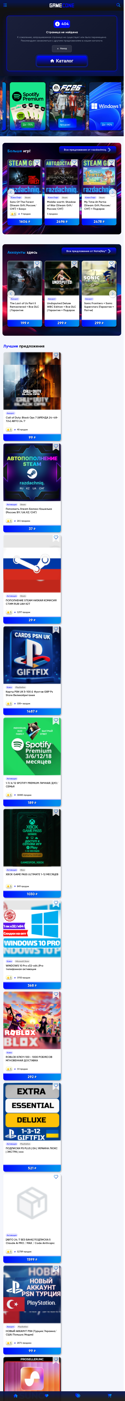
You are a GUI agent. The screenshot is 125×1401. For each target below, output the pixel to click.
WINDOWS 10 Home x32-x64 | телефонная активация (101, 888)
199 (25, 389)
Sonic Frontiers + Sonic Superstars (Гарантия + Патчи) (99, 373)
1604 (24, 222)
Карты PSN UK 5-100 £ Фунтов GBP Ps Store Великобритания (19, 604)
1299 (101, 762)
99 (21, 549)
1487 (22, 620)
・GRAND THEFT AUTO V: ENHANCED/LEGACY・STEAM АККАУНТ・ (21, 888)
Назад (62, 49)
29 (101, 549)
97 (22, 975)
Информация (14, 1335)
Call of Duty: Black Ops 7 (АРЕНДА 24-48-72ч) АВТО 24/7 (21, 533)
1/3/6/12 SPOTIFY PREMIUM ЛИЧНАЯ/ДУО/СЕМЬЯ (61, 604)
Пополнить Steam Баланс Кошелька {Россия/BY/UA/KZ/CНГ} (61, 533)
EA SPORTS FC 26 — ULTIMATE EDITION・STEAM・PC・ (58, 888)
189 (62, 620)
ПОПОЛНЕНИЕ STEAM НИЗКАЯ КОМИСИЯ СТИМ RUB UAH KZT (101, 533)
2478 (99, 222)
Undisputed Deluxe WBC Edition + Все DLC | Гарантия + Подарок (61, 373)
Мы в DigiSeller (15, 1374)
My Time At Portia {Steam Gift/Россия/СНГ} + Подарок (98, 205)
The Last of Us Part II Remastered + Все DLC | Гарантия (24, 373)
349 (61, 833)
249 (61, 904)
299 (62, 389)
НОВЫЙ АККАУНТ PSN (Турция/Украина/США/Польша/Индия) (61, 746)
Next (112, 225)
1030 (101, 620)
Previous (11, 225)
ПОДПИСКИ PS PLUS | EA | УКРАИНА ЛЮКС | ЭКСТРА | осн (101, 675)
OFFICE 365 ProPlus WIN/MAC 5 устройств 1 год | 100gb (60, 817)
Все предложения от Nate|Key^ (88, 317)
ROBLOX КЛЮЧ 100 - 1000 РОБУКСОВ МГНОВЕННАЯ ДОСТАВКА (62, 675)
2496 (62, 222)
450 (22, 833)
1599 (22, 762)
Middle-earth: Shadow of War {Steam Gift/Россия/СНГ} (61, 205)
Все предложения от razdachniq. (87, 150)
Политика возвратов (19, 1342)
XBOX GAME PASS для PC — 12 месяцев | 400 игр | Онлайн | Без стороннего (102, 817)
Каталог (61, 61)
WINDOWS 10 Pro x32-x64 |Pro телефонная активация (22, 675)
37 (61, 549)
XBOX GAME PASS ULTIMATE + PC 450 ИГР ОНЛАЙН (20, 817)
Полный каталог (62, 1300)
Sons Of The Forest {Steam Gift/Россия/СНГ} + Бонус (23, 205)
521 (102, 691)
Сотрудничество (17, 1366)
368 (21, 691)
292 (61, 691)
